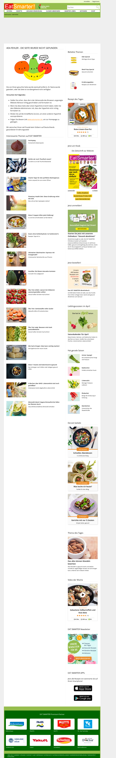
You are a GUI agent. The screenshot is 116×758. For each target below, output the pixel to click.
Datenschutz (48, 746)
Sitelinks (22, 746)
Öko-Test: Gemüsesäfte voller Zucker (40, 309)
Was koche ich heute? (83, 486)
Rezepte (19, 11)
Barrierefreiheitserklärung (78, 746)
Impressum (39, 746)
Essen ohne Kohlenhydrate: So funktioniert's (43, 234)
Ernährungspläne (87, 82)
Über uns (10, 746)
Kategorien (10, 748)
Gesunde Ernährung (34, 11)
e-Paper (95, 190)
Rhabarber (85, 393)
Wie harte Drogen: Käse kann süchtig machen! (44, 346)
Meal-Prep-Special (88, 69)
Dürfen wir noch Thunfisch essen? (39, 159)
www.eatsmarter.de (35, 119)
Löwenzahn (86, 380)
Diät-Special (86, 57)
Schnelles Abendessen (82, 453)
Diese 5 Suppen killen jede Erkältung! (40, 215)
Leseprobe (71, 190)
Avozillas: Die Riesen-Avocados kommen (41, 271)
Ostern (9, 11)
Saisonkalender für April (78, 334)
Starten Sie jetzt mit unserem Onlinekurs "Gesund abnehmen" (83, 223)
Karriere (16, 746)
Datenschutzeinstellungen (61, 746)
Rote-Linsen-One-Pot (83, 129)
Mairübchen (86, 406)
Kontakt (29, 746)
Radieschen (86, 368)
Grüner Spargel (87, 355)
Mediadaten (91, 746)
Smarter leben (70, 11)
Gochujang (32, 140)
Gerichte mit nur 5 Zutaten (82, 520)
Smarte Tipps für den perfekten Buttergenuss (43, 178)
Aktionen (83, 11)
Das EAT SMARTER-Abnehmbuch (79, 290)
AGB (34, 746)
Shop (93, 11)
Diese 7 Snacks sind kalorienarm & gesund (42, 365)
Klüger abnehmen (53, 11)
